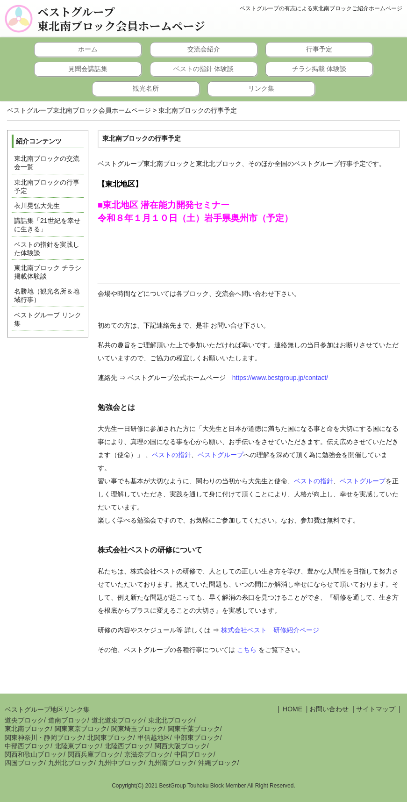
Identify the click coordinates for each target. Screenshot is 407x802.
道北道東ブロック (118, 720)
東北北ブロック (171, 720)
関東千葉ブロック (194, 728)
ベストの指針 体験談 (203, 68)
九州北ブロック (71, 762)
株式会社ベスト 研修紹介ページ (270, 630)
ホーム (88, 49)
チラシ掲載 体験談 (319, 68)
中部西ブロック (27, 746)
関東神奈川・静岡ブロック (44, 737)
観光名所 (146, 88)
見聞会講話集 (87, 68)
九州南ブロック (171, 762)
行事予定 (319, 49)
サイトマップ (375, 709)
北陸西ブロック (127, 746)
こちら (247, 649)
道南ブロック (67, 720)
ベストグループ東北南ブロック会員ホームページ (121, 19)
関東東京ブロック (81, 728)
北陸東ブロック (77, 746)
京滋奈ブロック (147, 754)
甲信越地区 (153, 737)
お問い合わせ (329, 709)
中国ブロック (194, 754)
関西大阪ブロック (181, 746)
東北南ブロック (27, 728)
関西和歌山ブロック (34, 754)
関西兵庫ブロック (94, 754)
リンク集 (261, 88)
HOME (291, 709)
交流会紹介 (203, 49)
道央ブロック (24, 720)
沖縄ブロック (217, 762)
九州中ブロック (121, 762)
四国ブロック (24, 762)
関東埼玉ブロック (137, 728)
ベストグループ (220, 454)
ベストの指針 (171, 454)
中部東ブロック (197, 737)
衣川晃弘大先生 (37, 205)
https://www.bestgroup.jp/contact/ (280, 377)
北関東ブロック (110, 737)
